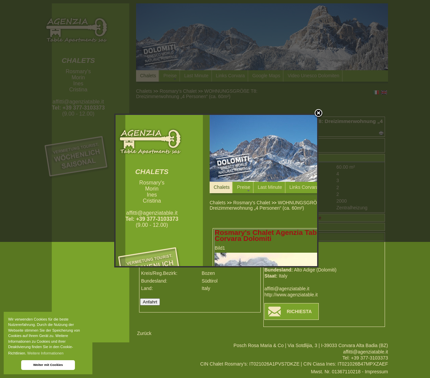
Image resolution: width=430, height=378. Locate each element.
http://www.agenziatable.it (291, 294)
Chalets (217, 202)
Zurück (144, 333)
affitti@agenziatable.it (286, 288)
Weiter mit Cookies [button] (48, 365)
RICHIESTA (299, 311)
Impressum (376, 371)
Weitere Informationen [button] (45, 353)
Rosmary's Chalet (251, 202)
